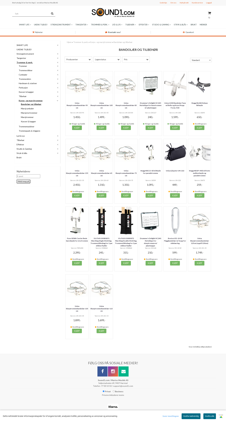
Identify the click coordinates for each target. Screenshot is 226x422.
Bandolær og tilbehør (31, 104)
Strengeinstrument (25, 54)
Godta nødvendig (191, 416)
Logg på (209, 3)
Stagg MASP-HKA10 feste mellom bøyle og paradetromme (199, 173)
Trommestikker (25, 70)
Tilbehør (23, 96)
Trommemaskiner (26, 126)
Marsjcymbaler (27, 108)
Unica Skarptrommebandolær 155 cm (77, 173)
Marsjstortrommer (29, 113)
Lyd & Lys (21, 136)
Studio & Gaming (24, 149)
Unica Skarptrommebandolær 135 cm (77, 308)
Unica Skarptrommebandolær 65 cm (101, 173)
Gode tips (163, 3)
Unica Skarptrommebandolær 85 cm (126, 105)
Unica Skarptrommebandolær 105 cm (101, 105)
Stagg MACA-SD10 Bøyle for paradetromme (150, 172)
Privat (107, 391)
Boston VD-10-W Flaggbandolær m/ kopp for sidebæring (175, 240)
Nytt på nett (184, 3)
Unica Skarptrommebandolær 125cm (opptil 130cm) (199, 240)
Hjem (69, 42)
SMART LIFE (22, 45)
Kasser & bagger (26, 92)
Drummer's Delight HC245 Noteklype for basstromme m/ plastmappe (150, 105)
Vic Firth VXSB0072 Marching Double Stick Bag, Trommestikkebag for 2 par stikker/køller (126, 242)
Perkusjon (23, 87)
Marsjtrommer (27, 117)
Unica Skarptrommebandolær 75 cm (126, 173)
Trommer (23, 66)
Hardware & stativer (28, 83)
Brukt (19, 157)
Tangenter (21, 58)
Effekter (20, 144)
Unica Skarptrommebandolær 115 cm (101, 308)
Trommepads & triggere (29, 131)
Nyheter (37, 32)
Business (118, 391)
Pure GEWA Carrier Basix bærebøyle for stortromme (77, 239)
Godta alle (209, 416)
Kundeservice (197, 3)
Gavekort (188, 32)
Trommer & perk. (25, 62)
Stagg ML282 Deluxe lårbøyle (199, 104)
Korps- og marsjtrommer (31, 100)
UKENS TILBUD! (24, 49)
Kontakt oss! (113, 32)
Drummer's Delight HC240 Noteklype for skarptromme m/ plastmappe (150, 242)
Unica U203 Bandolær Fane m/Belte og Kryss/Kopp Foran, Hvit (175, 105)
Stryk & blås (22, 153)
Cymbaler (23, 74)
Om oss (173, 3)
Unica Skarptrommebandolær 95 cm (77, 105)
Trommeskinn (25, 79)
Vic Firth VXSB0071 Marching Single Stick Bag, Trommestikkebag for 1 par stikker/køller (101, 242)
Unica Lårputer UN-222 (175, 171)
